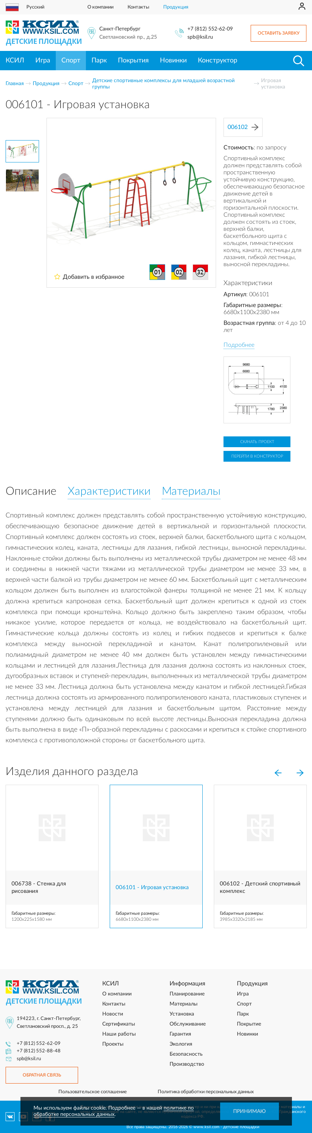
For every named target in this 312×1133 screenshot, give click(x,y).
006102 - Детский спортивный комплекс (260, 887)
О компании (100, 7)
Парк (99, 60)
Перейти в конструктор (257, 456)
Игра (42, 60)
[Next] (300, 773)
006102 (243, 127)
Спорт (70, 60)
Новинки (173, 60)
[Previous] (277, 773)
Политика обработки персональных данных (206, 1092)
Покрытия (133, 60)
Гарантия (180, 1034)
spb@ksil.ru (200, 37)
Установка (182, 1014)
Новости (112, 1014)
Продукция (175, 7)
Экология (181, 1044)
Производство (187, 1064)
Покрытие (249, 1024)
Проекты (112, 1044)
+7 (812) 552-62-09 (210, 29)
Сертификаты (118, 1024)
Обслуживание (188, 1024)
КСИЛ (15, 60)
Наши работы (119, 1034)
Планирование (187, 994)
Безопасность (186, 1054)
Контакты (138, 7)
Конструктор (217, 60)
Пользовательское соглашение (92, 1092)
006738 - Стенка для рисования (39, 887)
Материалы (183, 1004)
